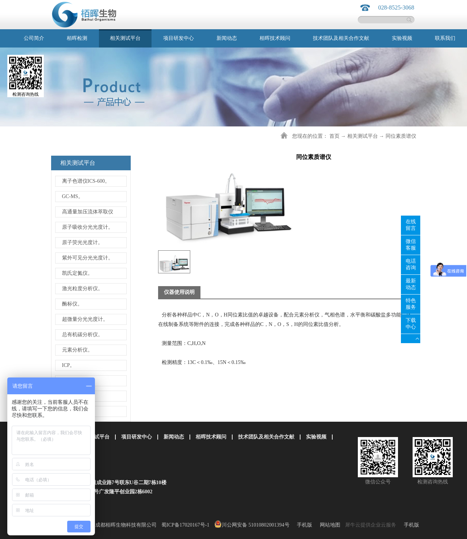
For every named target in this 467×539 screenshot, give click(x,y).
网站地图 (328, 525)
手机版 (303, 525)
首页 (334, 136)
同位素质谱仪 (401, 136)
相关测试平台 (362, 136)
